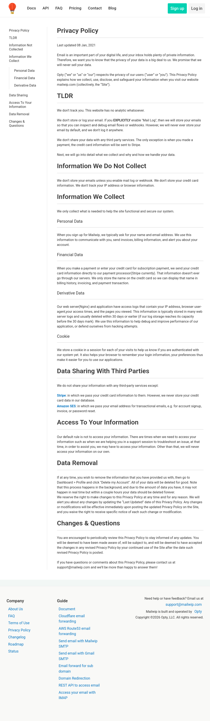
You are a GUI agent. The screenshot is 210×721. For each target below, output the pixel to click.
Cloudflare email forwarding (72, 618)
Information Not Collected (20, 47)
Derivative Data (25, 85)
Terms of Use (19, 623)
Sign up (177, 8)
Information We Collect (20, 59)
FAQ (59, 8)
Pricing (75, 8)
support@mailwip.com (183, 604)
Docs (31, 8)
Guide (62, 600)
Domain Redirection (74, 678)
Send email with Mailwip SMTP (78, 643)
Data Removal (19, 114)
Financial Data (24, 78)
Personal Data (24, 71)
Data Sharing (18, 95)
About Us (15, 609)
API (45, 8)
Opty (198, 611)
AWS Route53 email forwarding (74, 631)
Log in (196, 8)
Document (67, 609)
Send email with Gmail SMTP (76, 656)
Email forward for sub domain (76, 668)
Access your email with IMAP (77, 695)
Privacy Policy (19, 30)
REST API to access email (79, 685)
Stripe (61, 395)
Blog (112, 8)
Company (15, 600)
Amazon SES (66, 406)
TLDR (13, 38)
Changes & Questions (17, 124)
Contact (95, 8)
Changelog (16, 637)
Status (13, 651)
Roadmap (16, 644)
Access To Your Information (20, 105)
